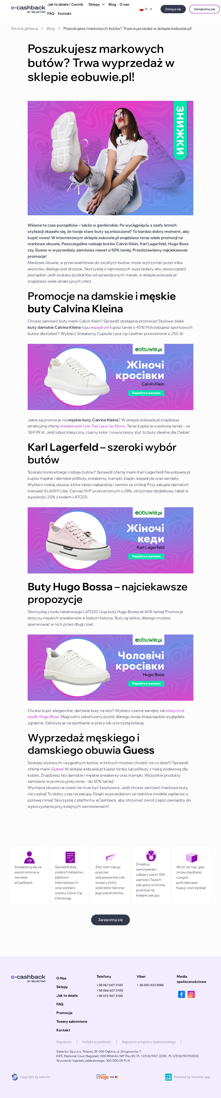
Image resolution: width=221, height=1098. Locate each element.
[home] (28, 9)
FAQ (50, 13)
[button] (96, 4)
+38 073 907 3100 (109, 996)
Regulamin (64, 1042)
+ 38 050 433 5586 (150, 985)
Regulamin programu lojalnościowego (149, 1042)
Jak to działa (67, 995)
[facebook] (181, 994)
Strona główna (24, 28)
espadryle (100, 327)
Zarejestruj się (204, 9)
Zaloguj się (173, 9)
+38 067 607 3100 (109, 985)
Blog (112, 4)
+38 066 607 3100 (109, 990)
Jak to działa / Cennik (65, 4)
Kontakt (64, 13)
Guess (57, 768)
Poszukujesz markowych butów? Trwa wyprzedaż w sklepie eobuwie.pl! (127, 28)
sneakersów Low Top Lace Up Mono (92, 425)
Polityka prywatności (96, 1042)
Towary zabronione (71, 1021)
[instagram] (191, 994)
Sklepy (62, 987)
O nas (124, 4)
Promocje (64, 1013)
